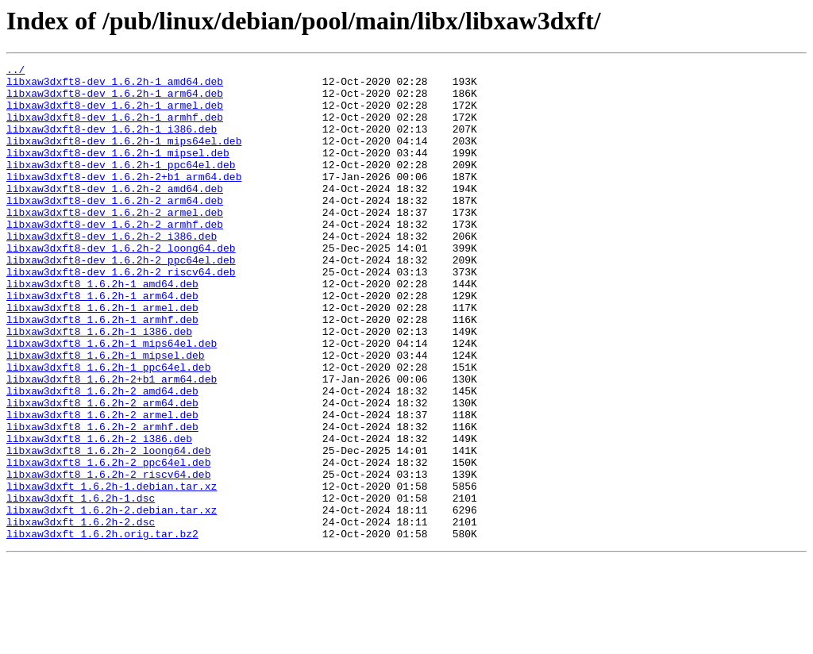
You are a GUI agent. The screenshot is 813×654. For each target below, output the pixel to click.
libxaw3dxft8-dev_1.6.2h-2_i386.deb (111, 271)
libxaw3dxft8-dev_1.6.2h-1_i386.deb (111, 143)
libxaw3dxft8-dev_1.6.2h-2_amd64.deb (114, 214)
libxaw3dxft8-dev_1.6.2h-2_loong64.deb (121, 286)
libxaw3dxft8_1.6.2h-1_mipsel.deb (105, 414)
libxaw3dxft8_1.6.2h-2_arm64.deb (102, 471)
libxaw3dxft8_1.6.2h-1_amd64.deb (102, 328)
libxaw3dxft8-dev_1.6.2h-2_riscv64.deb (121, 314)
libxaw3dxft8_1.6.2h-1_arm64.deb (102, 343)
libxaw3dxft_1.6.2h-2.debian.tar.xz (111, 600)
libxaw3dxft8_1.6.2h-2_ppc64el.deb (108, 543)
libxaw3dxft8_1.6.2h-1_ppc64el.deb (108, 428)
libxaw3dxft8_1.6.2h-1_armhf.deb (102, 371)
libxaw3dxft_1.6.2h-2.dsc (80, 614)
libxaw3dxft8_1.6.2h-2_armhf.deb (102, 500)
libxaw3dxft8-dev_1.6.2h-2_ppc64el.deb (121, 300)
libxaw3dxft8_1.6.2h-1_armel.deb (102, 357)
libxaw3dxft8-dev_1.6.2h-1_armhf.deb (114, 128)
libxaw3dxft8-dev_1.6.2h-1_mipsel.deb (117, 171)
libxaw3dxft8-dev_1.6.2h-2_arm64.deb (114, 228)
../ (15, 71)
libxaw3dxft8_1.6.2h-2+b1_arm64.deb (111, 443)
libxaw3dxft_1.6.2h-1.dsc (80, 586)
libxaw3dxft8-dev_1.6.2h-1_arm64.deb (114, 100)
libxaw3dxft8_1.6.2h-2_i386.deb (99, 514)
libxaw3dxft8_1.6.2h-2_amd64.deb (102, 457)
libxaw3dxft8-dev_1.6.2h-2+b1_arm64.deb (123, 200)
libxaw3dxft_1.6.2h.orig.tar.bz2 (102, 628)
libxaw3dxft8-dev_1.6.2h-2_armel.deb (114, 243)
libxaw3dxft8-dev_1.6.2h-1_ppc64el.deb (121, 186)
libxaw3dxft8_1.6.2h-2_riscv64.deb (108, 557)
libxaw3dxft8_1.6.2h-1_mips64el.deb (111, 400)
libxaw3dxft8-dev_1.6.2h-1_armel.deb (114, 114)
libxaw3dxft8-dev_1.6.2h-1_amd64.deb (114, 86)
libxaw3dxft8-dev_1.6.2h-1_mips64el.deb (123, 157)
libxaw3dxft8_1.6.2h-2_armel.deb (102, 486)
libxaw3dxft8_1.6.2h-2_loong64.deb (108, 528)
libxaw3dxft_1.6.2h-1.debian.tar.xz (111, 571)
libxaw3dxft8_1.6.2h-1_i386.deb (99, 386)
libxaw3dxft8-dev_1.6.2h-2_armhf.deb (114, 257)
